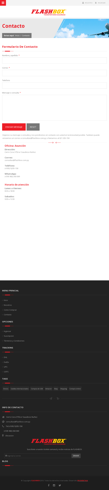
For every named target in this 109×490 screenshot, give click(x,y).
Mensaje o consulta (11, 92)
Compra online (75, 389)
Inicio (17, 35)
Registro (87, 3)
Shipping (63, 389)
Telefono (6, 80)
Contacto (26, 35)
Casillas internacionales (19, 389)
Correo (6, 68)
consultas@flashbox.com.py (18, 421)
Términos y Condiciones (14, 340)
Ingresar (100, 3)
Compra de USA (37, 389)
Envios (5, 389)
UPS (5, 367)
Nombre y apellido (11, 55)
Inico (6, 300)
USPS (6, 371)
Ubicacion (9, 435)
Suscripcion (9, 336)
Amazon (48, 389)
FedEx (6, 362)
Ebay (56, 389)
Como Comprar (10, 310)
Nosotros (8, 305)
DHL (5, 357)
